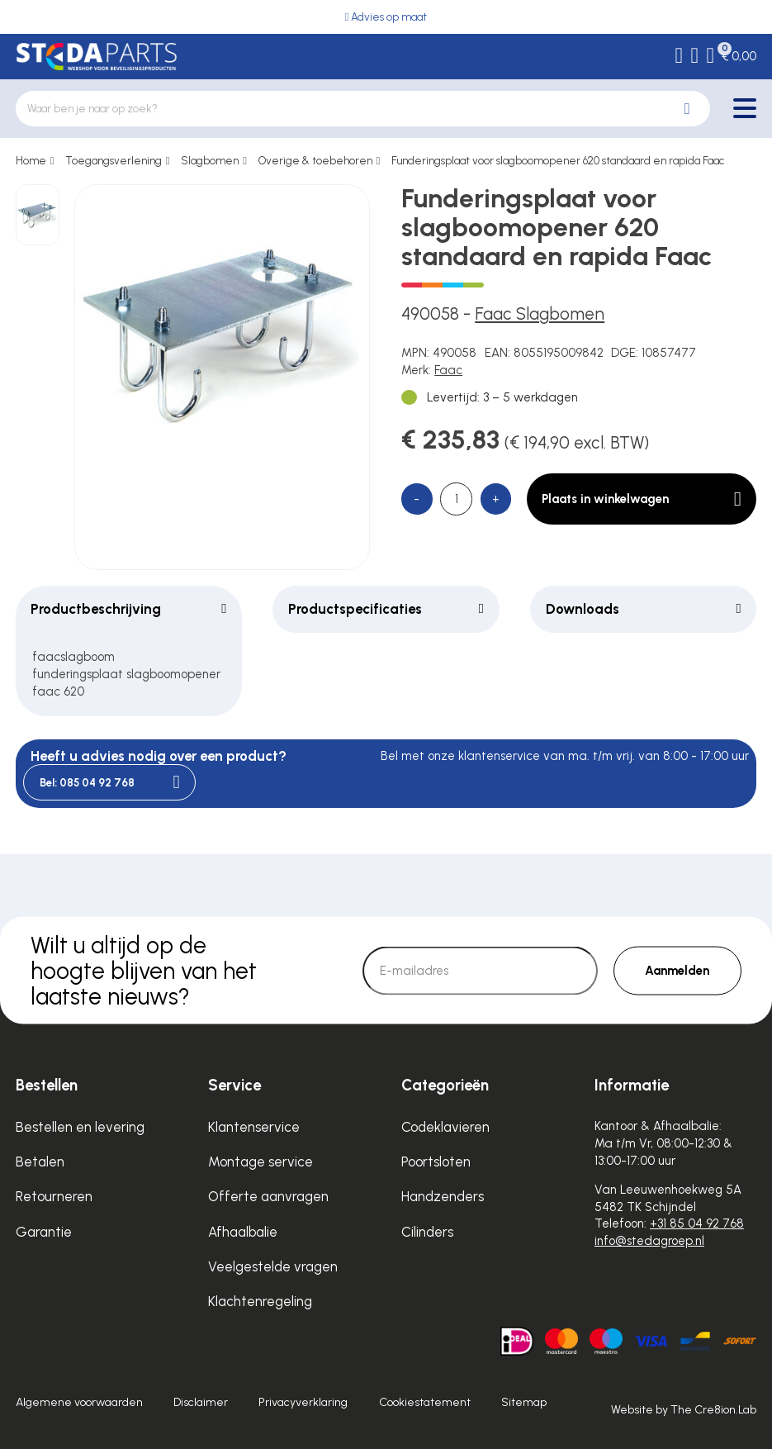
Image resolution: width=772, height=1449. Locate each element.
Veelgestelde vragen (273, 1266)
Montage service (260, 1161)
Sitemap (524, 1402)
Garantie (44, 1231)
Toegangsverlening (113, 160)
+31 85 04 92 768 (697, 1223)
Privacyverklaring (303, 1402)
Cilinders (427, 1231)
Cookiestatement (425, 1402)
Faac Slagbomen (539, 313)
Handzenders (442, 1196)
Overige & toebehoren (315, 160)
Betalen (40, 1161)
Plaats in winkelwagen (641, 499)
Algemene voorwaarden (79, 1402)
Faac (448, 370)
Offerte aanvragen (268, 1196)
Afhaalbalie (242, 1231)
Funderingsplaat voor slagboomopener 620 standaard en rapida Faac (557, 160)
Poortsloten (436, 1161)
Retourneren (54, 1196)
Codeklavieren (445, 1127)
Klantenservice (254, 1127)
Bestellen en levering (80, 1127)
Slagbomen (210, 160)
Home (31, 160)
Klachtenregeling (260, 1301)
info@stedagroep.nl (649, 1240)
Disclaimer (200, 1402)
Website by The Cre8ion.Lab (683, 1410)
